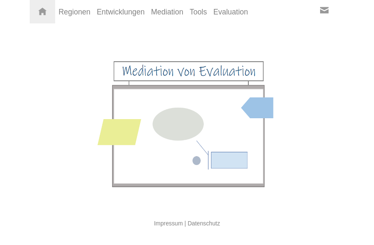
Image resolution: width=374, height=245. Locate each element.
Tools (198, 12)
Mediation (167, 12)
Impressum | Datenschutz (187, 223)
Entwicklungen (121, 12)
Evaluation (231, 12)
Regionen (74, 12)
